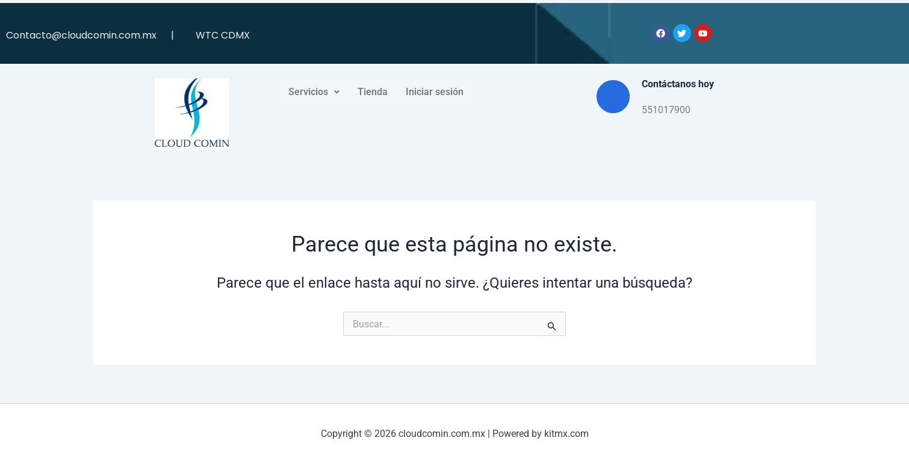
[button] (314, 92)
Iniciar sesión (435, 91)
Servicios (314, 91)
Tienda (373, 91)
